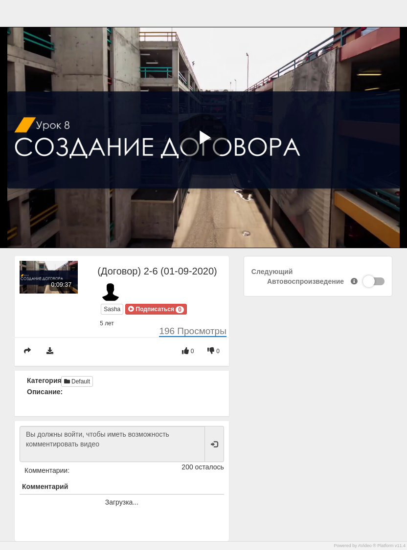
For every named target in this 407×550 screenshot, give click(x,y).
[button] (156, 309)
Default (77, 381)
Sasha (112, 309)
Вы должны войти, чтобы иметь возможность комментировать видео (112, 444)
